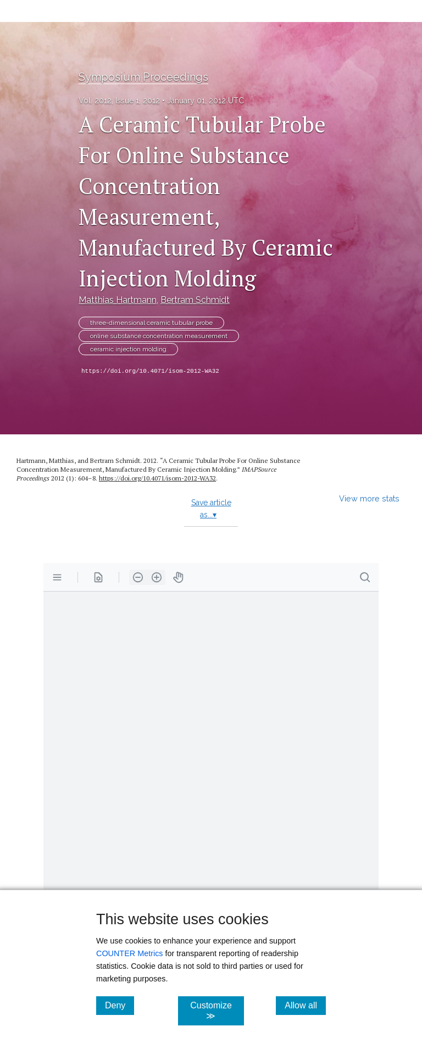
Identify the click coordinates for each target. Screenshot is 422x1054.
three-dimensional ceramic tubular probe (151, 323)
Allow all (305, 1005)
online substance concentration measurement (158, 336)
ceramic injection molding (128, 349)
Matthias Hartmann (118, 300)
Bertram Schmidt (195, 300)
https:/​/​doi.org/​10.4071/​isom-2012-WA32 (157, 478)
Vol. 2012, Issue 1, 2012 (119, 100)
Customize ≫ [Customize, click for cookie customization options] (216, 1010)
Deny (119, 1005)
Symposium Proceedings (143, 77)
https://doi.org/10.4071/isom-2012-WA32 (150, 371)
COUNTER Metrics (129, 953)
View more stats (369, 498)
